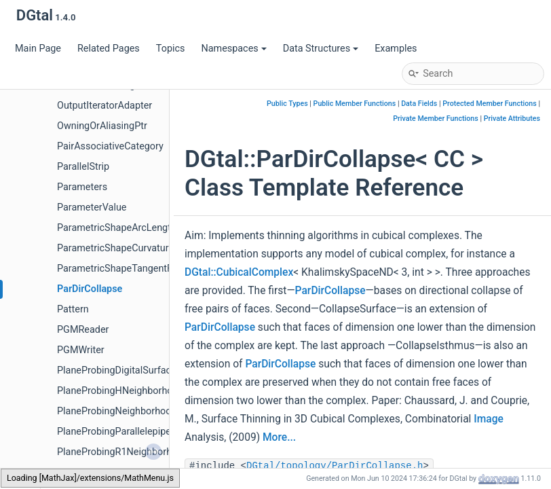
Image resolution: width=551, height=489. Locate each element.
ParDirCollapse (89, 289)
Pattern (73, 309)
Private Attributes (512, 118)
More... (279, 437)
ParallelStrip (83, 167)
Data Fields (419, 103)
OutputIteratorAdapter (104, 105)
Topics (170, 48)
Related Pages (108, 48)
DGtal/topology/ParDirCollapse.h (334, 465)
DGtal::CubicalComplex (239, 272)
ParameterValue (91, 207)
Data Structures (320, 48)
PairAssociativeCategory (110, 146)
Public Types (287, 103)
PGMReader (83, 330)
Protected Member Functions (489, 103)
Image (489, 419)
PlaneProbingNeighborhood (117, 411)
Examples (396, 48)
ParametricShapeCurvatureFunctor (132, 248)
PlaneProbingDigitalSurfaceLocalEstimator (149, 370)
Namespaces (233, 48)
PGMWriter (80, 350)
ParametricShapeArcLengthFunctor (133, 228)
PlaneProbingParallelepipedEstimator (137, 431)
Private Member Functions (435, 118)
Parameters (82, 187)
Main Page (38, 48)
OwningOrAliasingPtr (102, 126)
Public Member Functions (355, 103)
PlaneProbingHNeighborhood (120, 391)
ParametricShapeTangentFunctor (128, 268)
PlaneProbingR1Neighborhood (123, 452)
